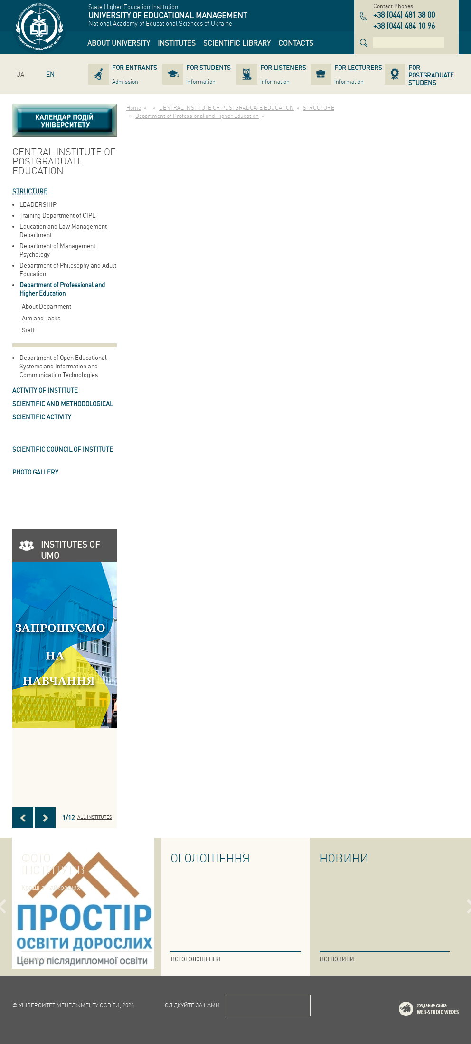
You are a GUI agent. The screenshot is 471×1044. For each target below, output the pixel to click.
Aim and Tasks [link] (41, 318)
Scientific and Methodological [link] (62, 403)
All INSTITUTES (94, 817)
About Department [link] (46, 306)
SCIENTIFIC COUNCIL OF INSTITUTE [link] (62, 449)
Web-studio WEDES (441, 1010)
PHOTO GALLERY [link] (35, 472)
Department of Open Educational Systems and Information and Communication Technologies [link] (63, 365)
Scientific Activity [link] (41, 417)
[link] (119, 42)
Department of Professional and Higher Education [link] (62, 288)
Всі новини (337, 959)
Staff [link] (28, 330)
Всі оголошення (195, 959)
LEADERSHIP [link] (38, 204)
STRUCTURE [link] (29, 191)
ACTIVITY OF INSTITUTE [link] (45, 390)
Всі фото (34, 959)
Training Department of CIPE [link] (57, 215)
